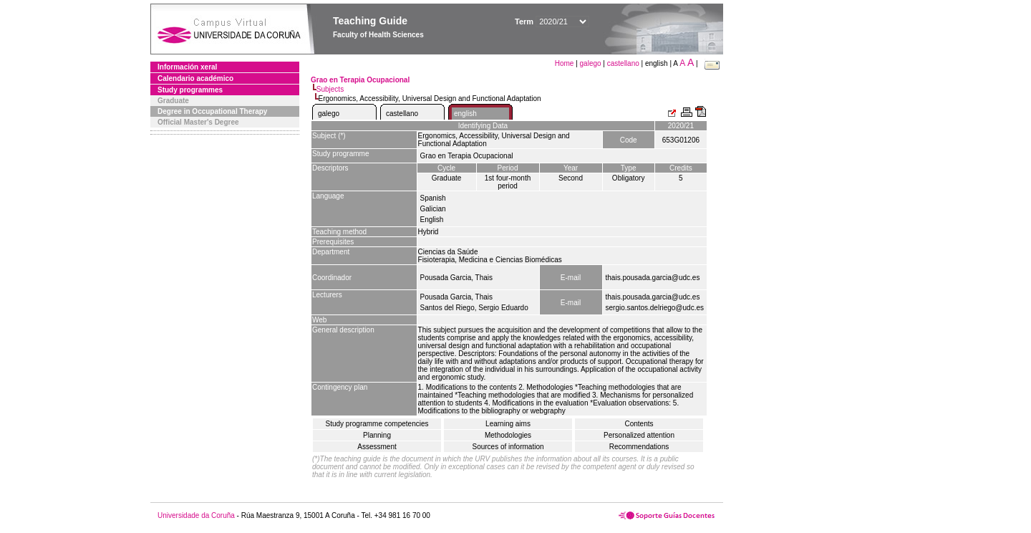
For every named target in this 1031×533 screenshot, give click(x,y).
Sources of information (507, 447)
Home (565, 63)
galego (590, 63)
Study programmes (190, 90)
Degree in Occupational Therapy (212, 111)
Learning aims (508, 424)
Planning (377, 435)
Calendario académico (195, 78)
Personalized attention (639, 435)
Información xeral (187, 67)
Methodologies (508, 435)
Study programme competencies (377, 424)
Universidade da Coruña (196, 515)
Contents (638, 424)
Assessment (376, 447)
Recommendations (639, 447)
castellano (623, 63)
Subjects (330, 89)
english (465, 113)
